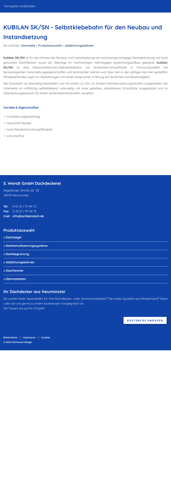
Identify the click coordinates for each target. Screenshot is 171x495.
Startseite (28, 45)
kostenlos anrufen (145, 320)
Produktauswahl (50, 45)
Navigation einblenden (19, 6)
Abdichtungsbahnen (79, 45)
